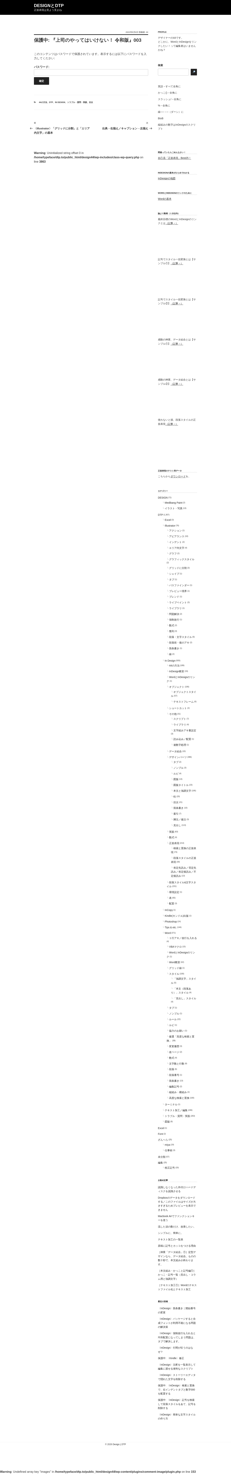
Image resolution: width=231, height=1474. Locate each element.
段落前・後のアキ (179, 642)
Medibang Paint (173, 502)
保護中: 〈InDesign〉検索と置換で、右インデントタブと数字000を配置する (176, 1389)
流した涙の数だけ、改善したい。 (177, 1226)
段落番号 (174, 1075)
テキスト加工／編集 (176, 1110)
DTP (51, 102)
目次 (91, 102)
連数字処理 (179, 744)
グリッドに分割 (178, 568)
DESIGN (163, 497)
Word (168, 933)
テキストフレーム (183, 701)
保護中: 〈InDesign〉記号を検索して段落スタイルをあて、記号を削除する (177, 1403)
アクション (175, 530)
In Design (60, 102)
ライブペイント (178, 602)
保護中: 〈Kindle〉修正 (171, 1358)
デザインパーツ (178, 757)
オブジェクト (176, 686)
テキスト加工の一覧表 (170, 1239)
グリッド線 (175, 968)
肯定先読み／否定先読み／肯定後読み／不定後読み (183, 871)
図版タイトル (181, 785)
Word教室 (174, 962)
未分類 (161, 1156)
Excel (168, 519)
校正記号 (170, 1167)
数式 (171, 625)
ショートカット (178, 708)
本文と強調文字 (182, 790)
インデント (175, 542)
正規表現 (174, 843)
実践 (171, 831)
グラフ (173, 553)
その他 (173, 714)
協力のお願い (176, 1030)
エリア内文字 (176, 547)
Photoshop (171, 921)
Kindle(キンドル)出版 (177, 915)
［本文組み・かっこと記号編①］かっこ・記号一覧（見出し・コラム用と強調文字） (177, 1274)
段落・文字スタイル (180, 637)
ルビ (175, 773)
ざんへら (163, 1139)
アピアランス (176, 536)
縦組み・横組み (178, 1092)
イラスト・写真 (173, 508)
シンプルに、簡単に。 (170, 1232)
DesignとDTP (49, 5)
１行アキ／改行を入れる (183, 938)
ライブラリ (175, 608)
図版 (175, 779)
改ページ (174, 1052)
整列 (171, 631)
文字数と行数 (176, 1063)
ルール (173, 1019)
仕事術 (168, 1150)
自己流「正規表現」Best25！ (174, 157)
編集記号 (174, 1086)
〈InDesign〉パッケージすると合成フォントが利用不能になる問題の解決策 (177, 1322)
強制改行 (174, 619)
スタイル (174, 973)
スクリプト (179, 718)
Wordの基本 (164, 198)
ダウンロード (178, 476)
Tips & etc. (171, 927)
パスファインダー (179, 585)
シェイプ (174, 573)
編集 (160, 1162)
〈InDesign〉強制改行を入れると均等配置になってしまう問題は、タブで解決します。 (177, 1337)
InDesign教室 (176, 671)
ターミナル (171, 1104)
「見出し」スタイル (184, 998)
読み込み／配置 (182, 739)
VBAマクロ (175, 946)
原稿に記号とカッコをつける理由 (177, 1245)
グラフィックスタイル (181, 559)
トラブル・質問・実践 (77, 102)
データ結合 (175, 751)
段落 (171, 1069)
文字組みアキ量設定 (184, 730)
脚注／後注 (179, 819)
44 (147, 32)
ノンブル (178, 767)
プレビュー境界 (178, 591)
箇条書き (174, 648)
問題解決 (174, 614)
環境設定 (174, 892)
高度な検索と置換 (179, 1098)
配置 (171, 903)
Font (160, 1133)
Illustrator (170, 525)
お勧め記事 (163, 1180)
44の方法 (43, 102)
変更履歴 (174, 1046)
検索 (160, 65)
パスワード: (91, 70)
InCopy (169, 910)
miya (167, 1144)
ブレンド (174, 596)
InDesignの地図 (166, 178)
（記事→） (171, 223)
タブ (171, 579)
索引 (175, 813)
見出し (177, 825)
